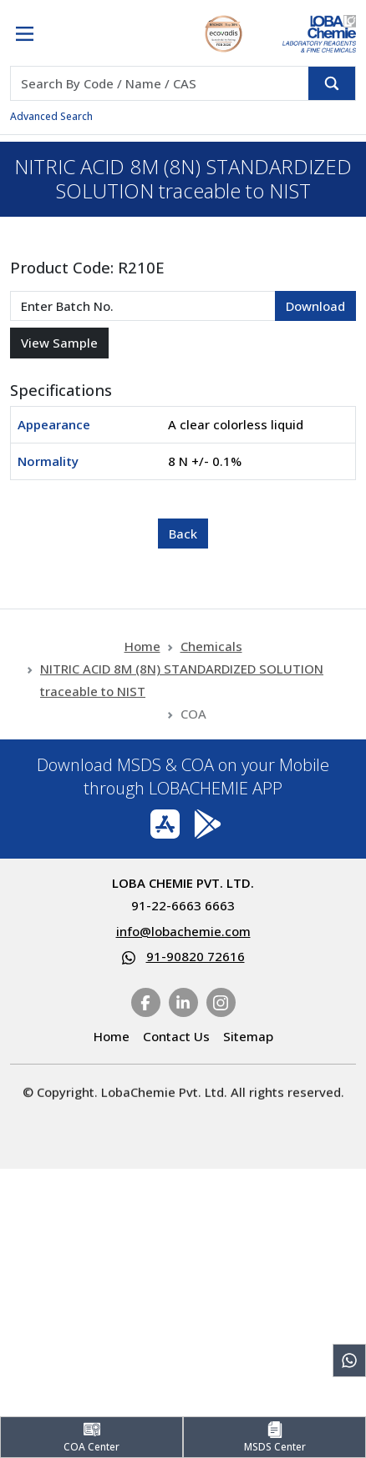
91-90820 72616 (195, 956)
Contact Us (176, 1036)
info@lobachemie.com (183, 931)
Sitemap (248, 1036)
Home (142, 681)
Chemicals (211, 681)
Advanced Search (51, 116)
